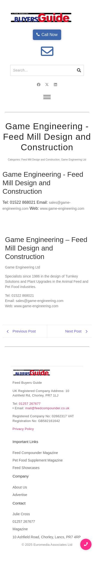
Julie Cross (21, 533)
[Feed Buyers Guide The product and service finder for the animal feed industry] (31, 391)
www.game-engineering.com (62, 208)
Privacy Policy (23, 448)
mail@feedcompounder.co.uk (47, 427)
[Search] (42, 70)
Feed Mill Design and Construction (40, 159)
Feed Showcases (26, 486)
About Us (20, 506)
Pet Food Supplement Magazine (38, 479)
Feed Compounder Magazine (35, 472)
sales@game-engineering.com (39, 320)
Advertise (20, 514)
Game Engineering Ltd (73, 159)
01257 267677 (30, 422)
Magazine (20, 548)
